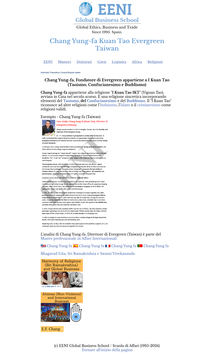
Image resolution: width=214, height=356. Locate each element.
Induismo (108, 105)
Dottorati (84, 62)
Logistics (119, 62)
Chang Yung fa (59, 246)
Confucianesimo (101, 101)
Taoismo (71, 101)
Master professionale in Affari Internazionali (79, 238)
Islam (125, 105)
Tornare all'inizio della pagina (107, 350)
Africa (137, 62)
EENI (48, 62)
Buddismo (136, 101)
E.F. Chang (51, 329)
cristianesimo (148, 105)
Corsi (101, 62)
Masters (64, 62)
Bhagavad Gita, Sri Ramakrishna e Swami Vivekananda (88, 254)
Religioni (155, 62)
